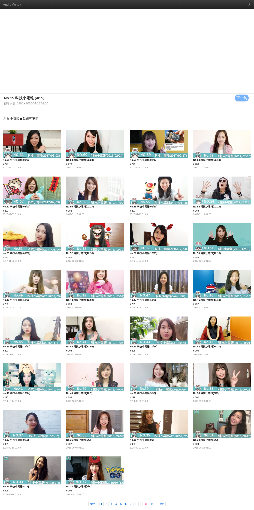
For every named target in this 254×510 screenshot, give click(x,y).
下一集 (241, 98)
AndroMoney (12, 4)
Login (248, 4)
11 (152, 504)
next (161, 504)
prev (92, 504)
